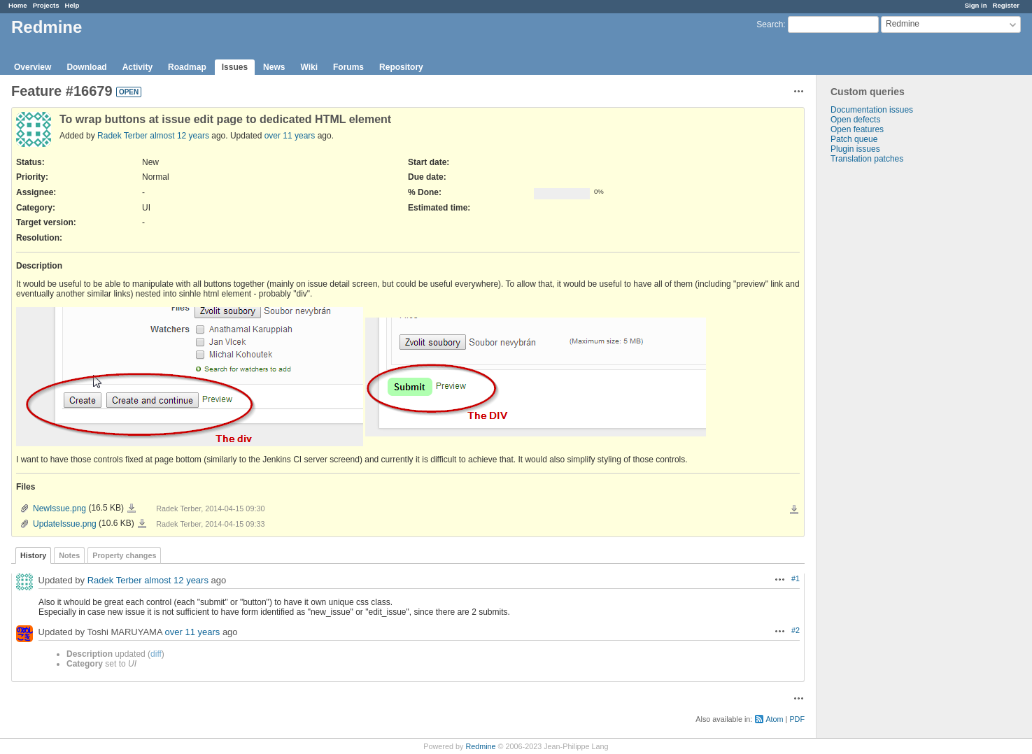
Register (1006, 5)
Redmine (480, 746)
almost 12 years (179, 136)
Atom (774, 719)
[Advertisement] (886, 383)
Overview (32, 67)
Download (86, 67)
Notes (69, 555)
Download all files (794, 509)
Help (72, 5)
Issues (235, 67)
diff (156, 654)
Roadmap (187, 67)
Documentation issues (871, 110)
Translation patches (866, 159)
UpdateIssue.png (65, 524)
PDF (797, 719)
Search (769, 24)
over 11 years (290, 136)
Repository (401, 67)
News (274, 67)
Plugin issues (855, 149)
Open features (857, 129)
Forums (348, 67)
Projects (46, 5)
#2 (795, 630)
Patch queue (853, 139)
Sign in (976, 5)
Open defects (855, 120)
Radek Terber (122, 136)
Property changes (124, 555)
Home (17, 5)
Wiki (309, 67)
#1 (795, 578)
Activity (137, 67)
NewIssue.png (59, 508)
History (33, 555)
